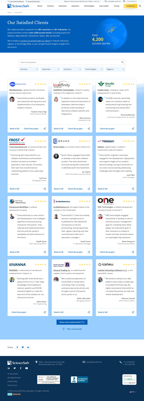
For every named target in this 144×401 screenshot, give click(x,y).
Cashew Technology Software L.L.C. (112, 270)
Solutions (73, 69)
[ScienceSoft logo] (18, 6)
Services (29, 69)
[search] (140, 6)
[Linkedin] (9, 368)
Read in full (14, 128)
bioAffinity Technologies (64, 90)
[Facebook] (20, 368)
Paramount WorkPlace (18, 207)
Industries (51, 69)
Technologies (94, 69)
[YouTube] (26, 368)
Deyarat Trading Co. (62, 270)
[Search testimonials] (72, 62)
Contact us (130, 6)
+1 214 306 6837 (129, 362)
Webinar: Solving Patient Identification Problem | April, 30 (81, 1)
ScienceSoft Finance (33, 1)
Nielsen (101, 147)
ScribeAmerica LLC (61, 207)
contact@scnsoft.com (94, 362)
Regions (116, 69)
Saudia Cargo (103, 90)
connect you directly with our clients (35, 41)
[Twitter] (14, 368)
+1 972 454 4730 (129, 364)
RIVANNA (13, 270)
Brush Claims (59, 147)
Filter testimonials (72, 329)
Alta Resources (15, 90)
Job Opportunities (14, 378)
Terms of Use (12, 385)
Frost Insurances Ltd (18, 147)
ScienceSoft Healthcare (16, 1)
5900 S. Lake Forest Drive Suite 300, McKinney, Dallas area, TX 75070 (52, 363)
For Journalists (13, 374)
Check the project (31, 128)
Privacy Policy (12, 381)
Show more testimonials (72, 322)
